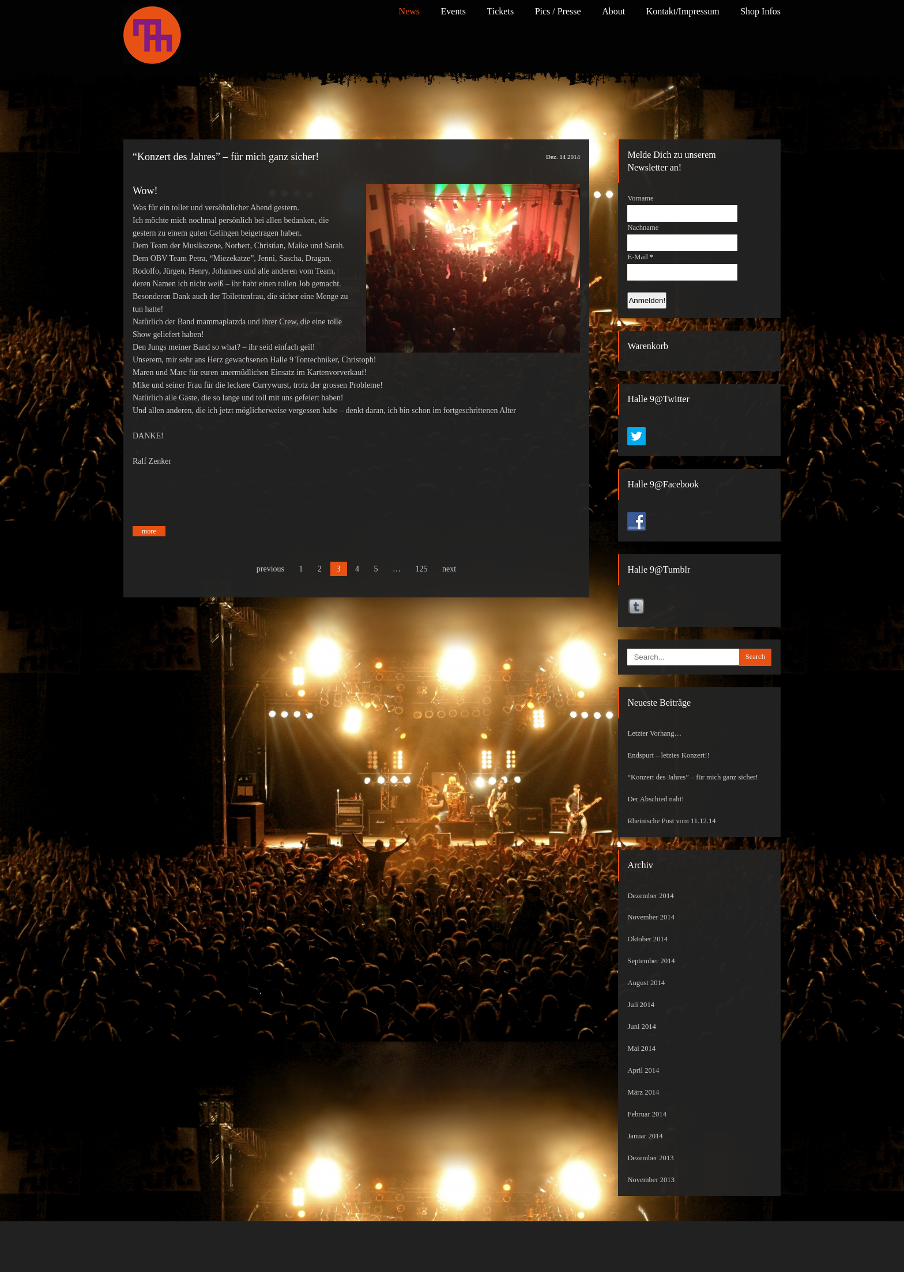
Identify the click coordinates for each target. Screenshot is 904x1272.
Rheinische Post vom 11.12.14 (671, 821)
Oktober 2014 (647, 939)
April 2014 (643, 1070)
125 (422, 569)
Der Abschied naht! (655, 799)
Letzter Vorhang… (654, 733)
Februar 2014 (646, 1114)
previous (270, 569)
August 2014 (646, 983)
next (449, 569)
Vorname (640, 198)
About (613, 11)
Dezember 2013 (650, 1158)
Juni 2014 (641, 1027)
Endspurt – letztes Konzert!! (668, 755)
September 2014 (651, 961)
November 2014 (651, 917)
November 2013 (651, 1180)
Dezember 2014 (650, 896)
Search (755, 657)
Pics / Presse (558, 11)
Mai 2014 (641, 1048)
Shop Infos (760, 11)
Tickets (500, 11)
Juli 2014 (640, 1005)
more (149, 531)
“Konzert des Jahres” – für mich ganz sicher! (226, 156)
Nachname (642, 228)
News (409, 11)
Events (453, 11)
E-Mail (640, 257)
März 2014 (643, 1092)
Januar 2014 (644, 1136)
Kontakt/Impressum (683, 11)
